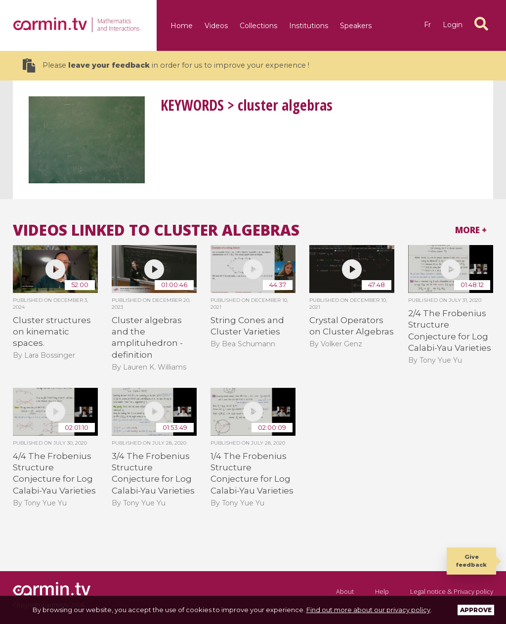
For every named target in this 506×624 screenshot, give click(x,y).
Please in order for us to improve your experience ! (166, 65)
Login (453, 24)
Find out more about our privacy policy (368, 610)
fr (427, 24)
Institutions (308, 25)
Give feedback (471, 560)
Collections (258, 25)
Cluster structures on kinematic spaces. (52, 331)
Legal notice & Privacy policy (451, 591)
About (345, 591)
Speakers (356, 25)
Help (382, 591)
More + (471, 230)
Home (181, 25)
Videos (216, 25)
